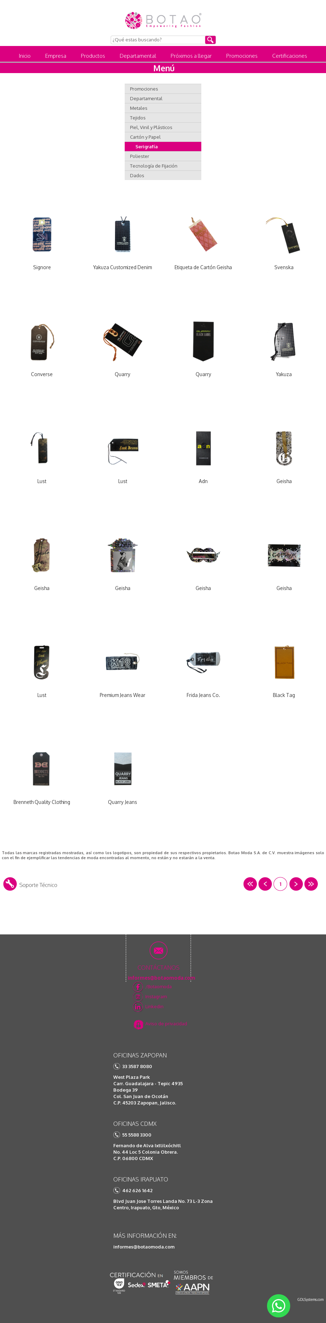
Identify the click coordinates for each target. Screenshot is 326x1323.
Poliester (139, 156)
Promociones (242, 55)
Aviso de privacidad (166, 1023)
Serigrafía (146, 146)
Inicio (25, 55)
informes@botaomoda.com (144, 1247)
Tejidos (138, 117)
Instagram (156, 996)
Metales (139, 108)
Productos (93, 55)
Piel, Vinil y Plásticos (151, 127)
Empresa (55, 55)
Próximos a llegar (191, 55)
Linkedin (154, 1006)
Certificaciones (289, 55)
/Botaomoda (158, 986)
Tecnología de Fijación (153, 166)
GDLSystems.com (310, 1299)
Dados (137, 175)
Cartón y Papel (145, 137)
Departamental (138, 55)
